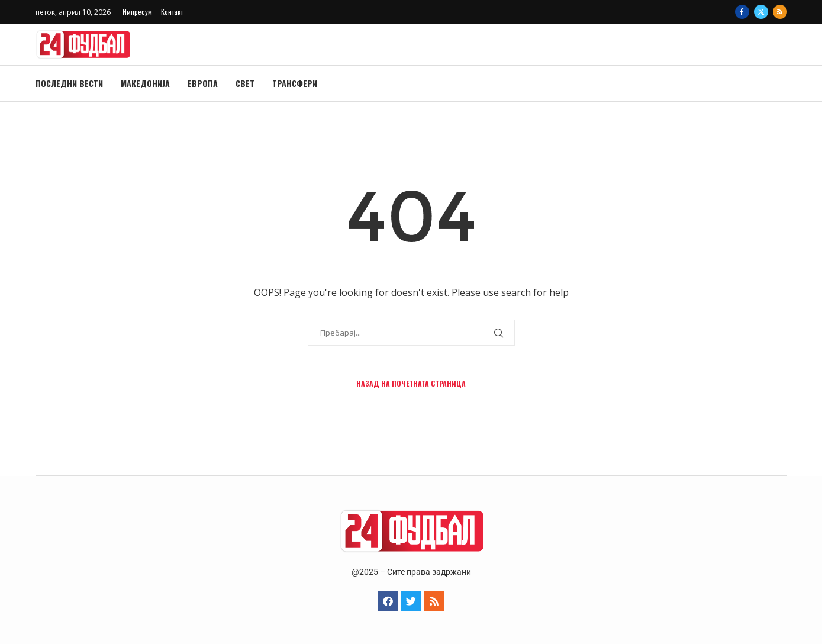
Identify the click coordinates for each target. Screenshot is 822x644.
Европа (203, 83)
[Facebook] (742, 12)
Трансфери (294, 83)
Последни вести (69, 83)
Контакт (172, 12)
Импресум (137, 12)
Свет (245, 83)
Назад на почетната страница (411, 383)
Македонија (145, 83)
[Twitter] (761, 12)
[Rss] (780, 12)
